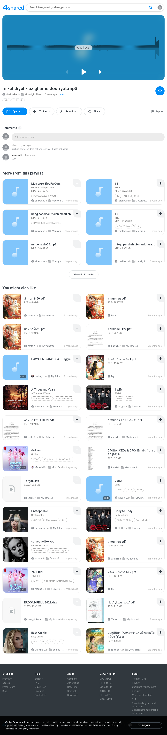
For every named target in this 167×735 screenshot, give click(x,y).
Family (113, 467)
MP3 (6, 100)
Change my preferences (28, 729)
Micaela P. (38, 467)
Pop (35, 642)
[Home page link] (13, 7)
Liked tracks (57, 406)
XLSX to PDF (106, 699)
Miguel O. (121, 497)
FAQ (37, 683)
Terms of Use (139, 678)
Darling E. (37, 376)
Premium (7, 678)
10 (138, 226)
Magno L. (37, 589)
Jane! (119, 490)
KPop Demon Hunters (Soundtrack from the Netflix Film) (59, 459)
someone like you (58, 550)
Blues (136, 196)
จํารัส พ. (37, 558)
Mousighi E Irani (31, 94)
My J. (112, 376)
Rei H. (112, 315)
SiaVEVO (37, 520)
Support (39, 678)
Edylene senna (38, 528)
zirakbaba (9, 94)
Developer (72, 695)
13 (118, 196)
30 (43, 642)
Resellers (72, 687)
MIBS (126, 196)
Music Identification (142, 695)
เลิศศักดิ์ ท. (115, 650)
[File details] (15, 191)
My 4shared (46, 315)
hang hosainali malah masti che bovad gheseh (48, 223)
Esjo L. (29, 498)
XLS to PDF (105, 691)
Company (72, 678)
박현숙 (120, 406)
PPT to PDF (105, 695)
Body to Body (124, 520)
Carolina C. (38, 649)
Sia (63, 520)
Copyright (72, 691)
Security (136, 691)
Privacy (136, 683)
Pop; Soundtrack (42, 398)
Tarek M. (114, 619)
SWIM (119, 398)
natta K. (30, 315)
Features (39, 691)
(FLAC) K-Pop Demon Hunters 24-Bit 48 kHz (54, 589)
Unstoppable (51, 520)
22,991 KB (18, 100)
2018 (129, 490)
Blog (4, 691)
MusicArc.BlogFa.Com (44, 196)
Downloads (136, 406)
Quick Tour (40, 687)
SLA (134, 699)
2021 (51, 642)
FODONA (137, 497)
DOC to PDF (105, 678)
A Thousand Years (64, 398)
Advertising (73, 683)
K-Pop (36, 459)
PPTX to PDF (106, 683)
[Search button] (150, 7)
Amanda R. (38, 406)
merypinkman (33, 619)
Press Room (8, 687)
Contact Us (40, 695)
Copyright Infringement (144, 687)
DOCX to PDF (106, 687)
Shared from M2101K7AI (56, 649)
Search (6, 683)
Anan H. (113, 558)
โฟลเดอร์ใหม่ (53, 558)
